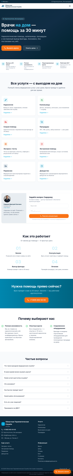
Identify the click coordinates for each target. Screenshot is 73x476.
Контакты (41, 458)
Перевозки (4, 451)
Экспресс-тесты (6, 446)
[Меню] (70, 6)
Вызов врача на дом (44, 430)
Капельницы (41, 427)
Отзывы (40, 451)
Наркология (41, 425)
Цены (39, 448)
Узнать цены (32, 48)
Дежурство (4, 453)
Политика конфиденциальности (47, 461)
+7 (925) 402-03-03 (36, 300)
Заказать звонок (62, 471)
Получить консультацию (49, 216)
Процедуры (41, 432)
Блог (39, 453)
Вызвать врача (11, 48)
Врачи (40, 446)
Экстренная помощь (7, 448)
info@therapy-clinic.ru (9, 435)
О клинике (41, 456)
